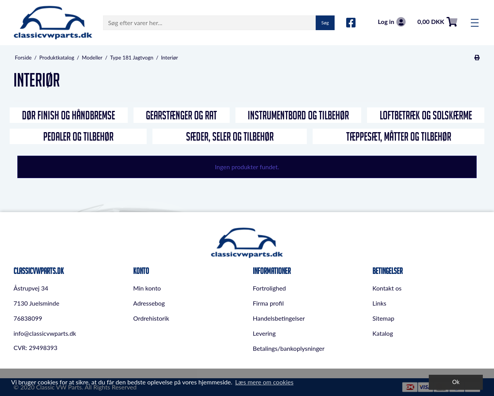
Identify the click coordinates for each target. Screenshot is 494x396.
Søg (325, 22)
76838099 (28, 318)
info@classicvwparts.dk (45, 333)
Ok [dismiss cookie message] (456, 382)
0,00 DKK (437, 22)
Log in (392, 22)
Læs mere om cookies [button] (264, 382)
